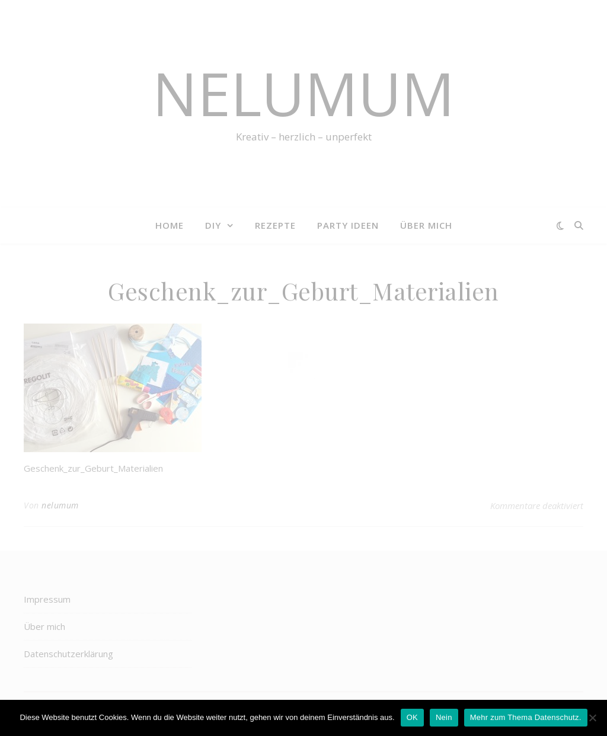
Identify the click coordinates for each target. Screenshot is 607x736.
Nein (444, 717)
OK (412, 717)
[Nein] (592, 718)
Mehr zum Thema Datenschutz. (526, 717)
